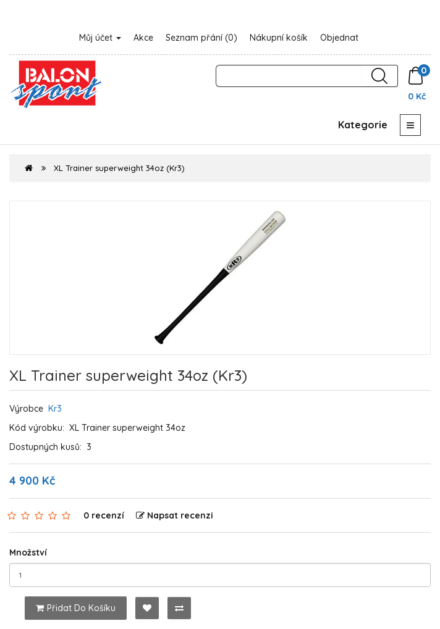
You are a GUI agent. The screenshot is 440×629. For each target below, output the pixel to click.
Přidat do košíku (76, 608)
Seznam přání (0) (201, 37)
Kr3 (55, 408)
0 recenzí (103, 515)
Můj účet (100, 37)
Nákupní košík (279, 37)
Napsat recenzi (174, 515)
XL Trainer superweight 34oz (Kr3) (119, 168)
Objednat (339, 37)
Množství (28, 552)
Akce (143, 37)
